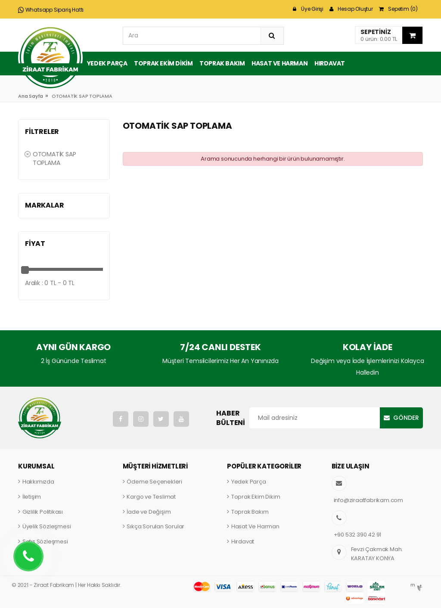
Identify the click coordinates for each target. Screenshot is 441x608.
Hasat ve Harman (279, 63)
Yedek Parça (107, 63)
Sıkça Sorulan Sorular (155, 526)
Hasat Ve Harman (255, 526)
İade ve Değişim (149, 512)
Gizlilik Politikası (42, 512)
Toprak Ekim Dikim (163, 63)
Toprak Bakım (222, 63)
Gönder (406, 417)
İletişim (31, 497)
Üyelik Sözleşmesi (46, 526)
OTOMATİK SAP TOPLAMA (50, 158)
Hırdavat (329, 63)
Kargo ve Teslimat (151, 497)
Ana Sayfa (30, 96)
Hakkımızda (38, 482)
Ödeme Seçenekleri (154, 482)
